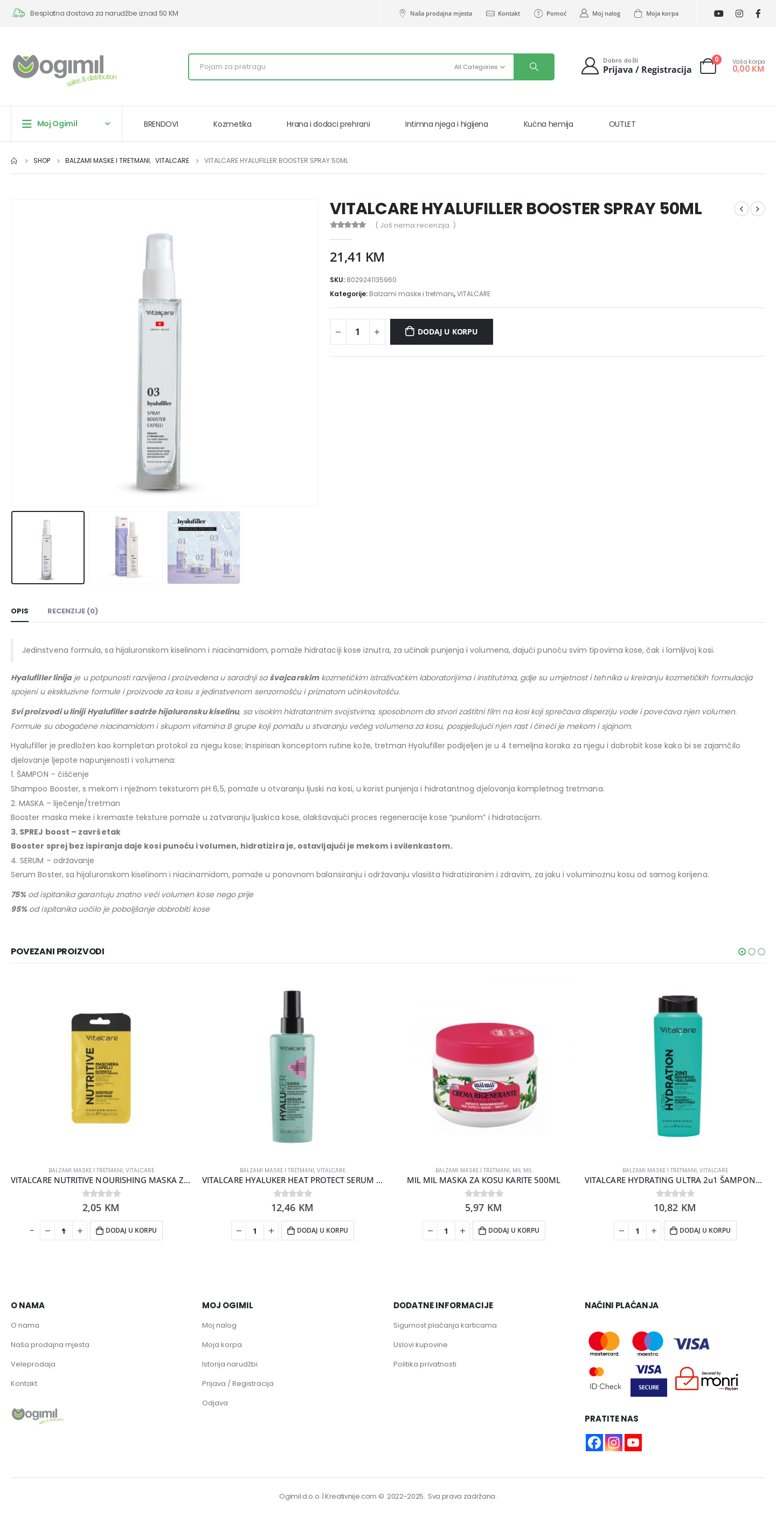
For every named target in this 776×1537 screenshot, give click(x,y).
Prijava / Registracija (238, 1383)
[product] (101, 1066)
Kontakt (502, 13)
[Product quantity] (358, 332)
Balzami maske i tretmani (411, 293)
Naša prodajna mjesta (434, 13)
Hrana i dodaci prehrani (328, 124)
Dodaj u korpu (447, 331)
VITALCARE (473, 293)
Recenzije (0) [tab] (72, 611)
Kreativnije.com (351, 1496)
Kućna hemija (548, 124)
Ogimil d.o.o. (300, 1496)
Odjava (215, 1403)
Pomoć (549, 13)
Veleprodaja (33, 1364)
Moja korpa (655, 13)
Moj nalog (599, 13)
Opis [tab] (20, 611)
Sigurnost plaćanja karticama (445, 1325)
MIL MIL (522, 1170)
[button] (742, 951)
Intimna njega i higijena (446, 124)
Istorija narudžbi (230, 1364)
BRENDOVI (161, 124)
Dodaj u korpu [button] (131, 1230)
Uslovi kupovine (420, 1345)
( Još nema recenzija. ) (415, 225)
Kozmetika (232, 124)
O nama (25, 1325)
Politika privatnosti (424, 1364)
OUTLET (622, 124)
